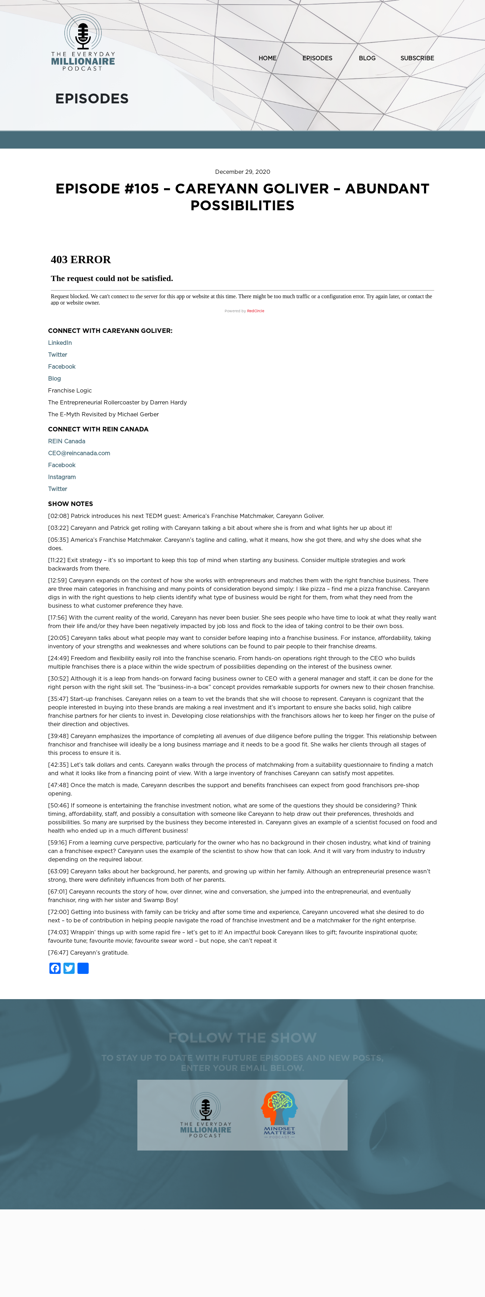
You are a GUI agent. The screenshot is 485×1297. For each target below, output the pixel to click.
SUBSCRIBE (417, 58)
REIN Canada (66, 441)
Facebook (61, 367)
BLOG (367, 58)
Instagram (62, 477)
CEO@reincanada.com (79, 453)
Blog (54, 379)
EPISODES (317, 58)
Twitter (57, 355)
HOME (267, 58)
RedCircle (255, 311)
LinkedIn (60, 343)
